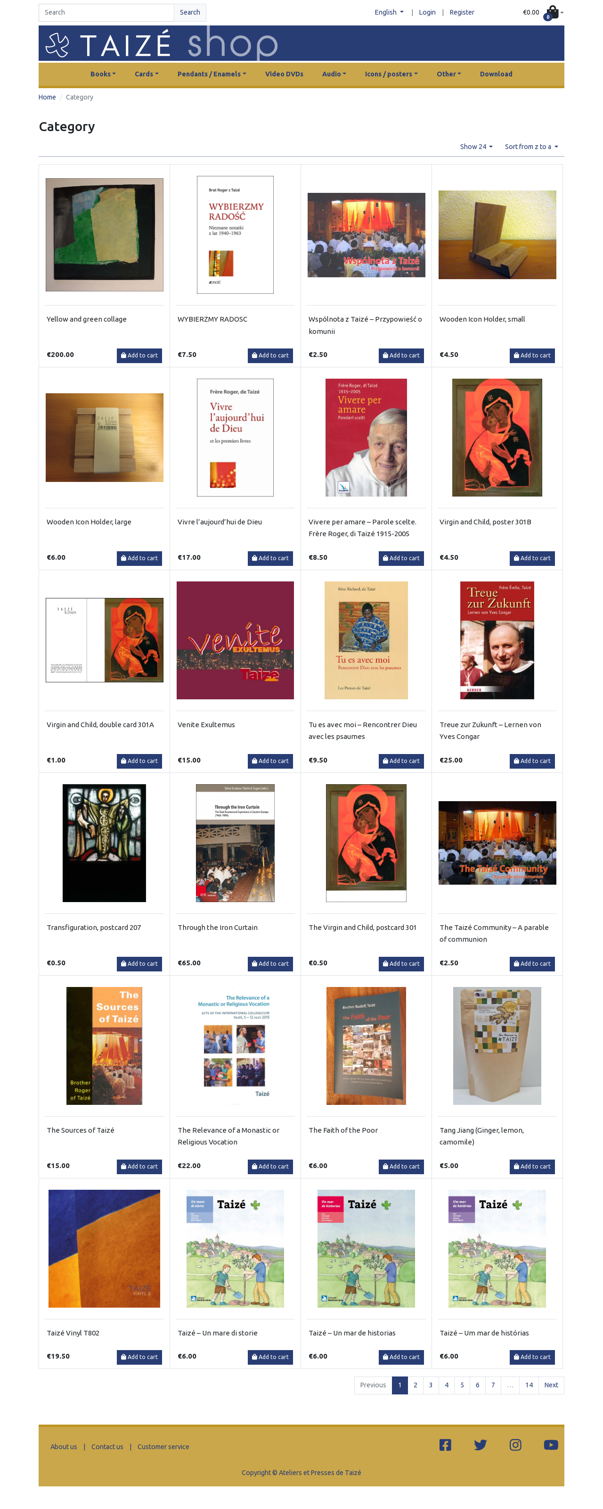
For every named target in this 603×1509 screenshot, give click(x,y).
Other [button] (446, 74)
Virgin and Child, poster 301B (485, 522)
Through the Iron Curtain (218, 927)
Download (496, 74)
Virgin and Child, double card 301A (100, 725)
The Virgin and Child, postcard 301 (363, 927)
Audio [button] (331, 74)
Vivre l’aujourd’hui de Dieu (220, 522)
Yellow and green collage (87, 319)
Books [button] (100, 74)
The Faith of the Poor (343, 1130)
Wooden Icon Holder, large (89, 522)
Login (427, 12)
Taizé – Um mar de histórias (484, 1333)
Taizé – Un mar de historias (352, 1333)
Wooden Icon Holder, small (482, 319)
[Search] (106, 13)
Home (47, 97)
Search (190, 12)
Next (551, 1385)
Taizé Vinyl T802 (73, 1333)
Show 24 (474, 146)
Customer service (163, 1447)
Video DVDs (284, 74)
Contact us (107, 1447)
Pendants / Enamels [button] (209, 74)
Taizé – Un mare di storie (218, 1333)
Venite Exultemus (206, 725)
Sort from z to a (529, 146)
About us (63, 1447)
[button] (543, 13)
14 (529, 1385)
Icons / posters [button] (388, 74)
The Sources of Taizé (80, 1130)
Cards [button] (144, 74)
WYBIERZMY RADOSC (212, 319)
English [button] (386, 12)
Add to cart (139, 355)
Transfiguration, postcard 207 (94, 927)
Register (462, 12)
